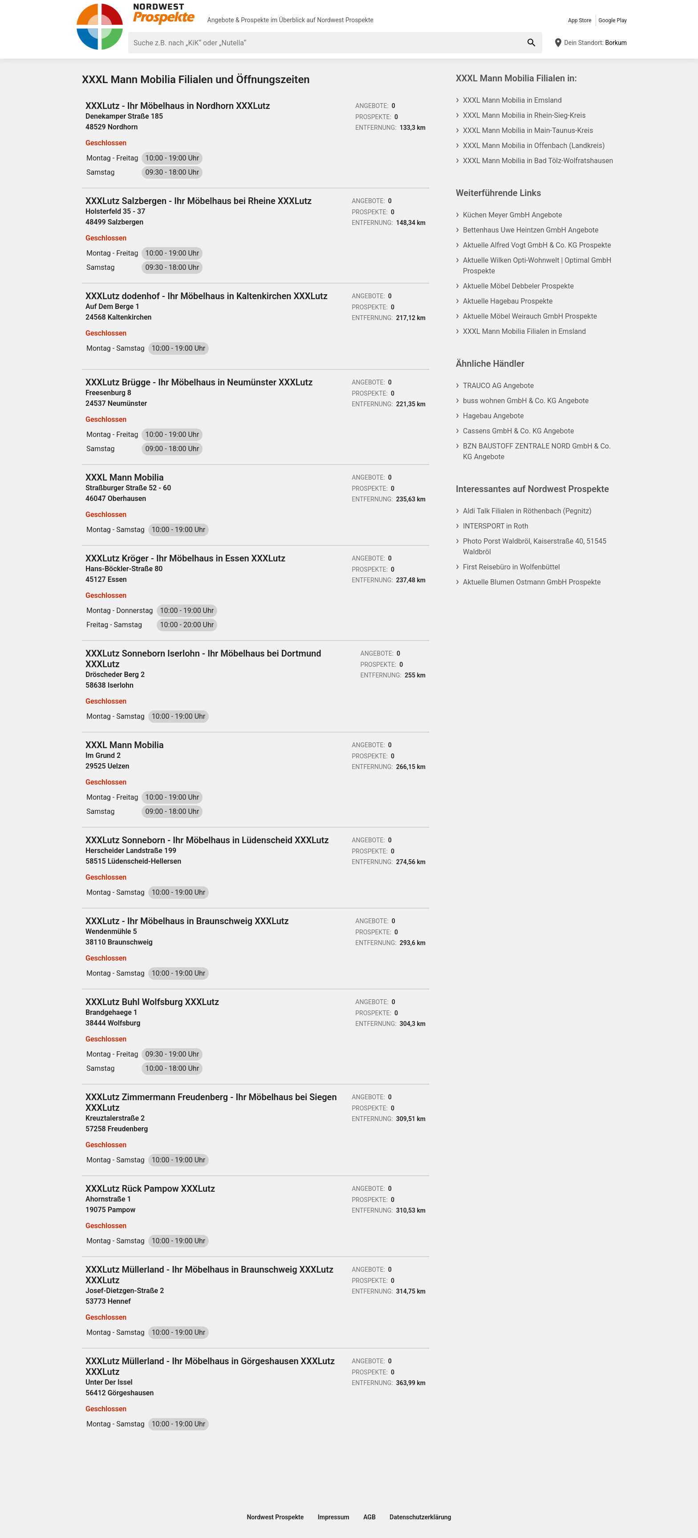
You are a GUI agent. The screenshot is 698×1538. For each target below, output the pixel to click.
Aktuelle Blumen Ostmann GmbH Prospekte (532, 582)
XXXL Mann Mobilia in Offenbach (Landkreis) (534, 145)
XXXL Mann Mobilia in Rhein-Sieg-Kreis (524, 115)
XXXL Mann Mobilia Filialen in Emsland (524, 331)
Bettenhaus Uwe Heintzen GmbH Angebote (530, 230)
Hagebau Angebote (493, 416)
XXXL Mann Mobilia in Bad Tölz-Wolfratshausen (538, 160)
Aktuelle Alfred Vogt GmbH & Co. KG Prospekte (537, 245)
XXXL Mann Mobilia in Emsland (512, 100)
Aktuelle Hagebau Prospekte (507, 301)
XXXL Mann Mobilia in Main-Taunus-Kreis (528, 130)
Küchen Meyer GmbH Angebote (512, 215)
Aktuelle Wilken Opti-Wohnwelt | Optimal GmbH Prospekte (537, 265)
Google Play (613, 20)
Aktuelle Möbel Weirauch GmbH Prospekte (530, 316)
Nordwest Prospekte (345, 20)
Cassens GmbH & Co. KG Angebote (518, 431)
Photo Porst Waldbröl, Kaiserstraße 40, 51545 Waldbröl (534, 546)
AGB (369, 1517)
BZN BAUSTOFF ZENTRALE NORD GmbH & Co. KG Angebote (537, 451)
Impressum (333, 1517)
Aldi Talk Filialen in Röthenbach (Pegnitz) (527, 511)
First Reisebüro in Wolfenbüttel (511, 567)
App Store (579, 20)
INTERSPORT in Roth (495, 526)
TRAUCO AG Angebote (498, 385)
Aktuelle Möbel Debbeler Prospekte (518, 286)
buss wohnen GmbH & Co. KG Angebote (526, 401)
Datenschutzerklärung (420, 1517)
